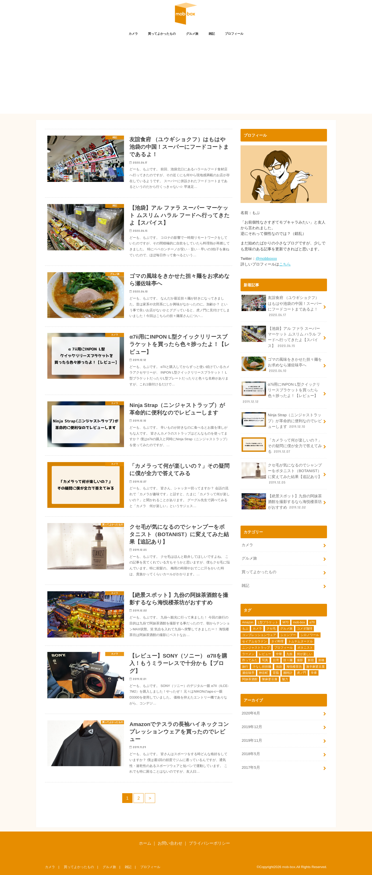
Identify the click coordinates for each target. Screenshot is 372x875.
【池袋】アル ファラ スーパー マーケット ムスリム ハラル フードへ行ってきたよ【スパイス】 (281, 337)
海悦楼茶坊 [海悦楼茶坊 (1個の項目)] (294, 666)
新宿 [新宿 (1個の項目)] (311, 660)
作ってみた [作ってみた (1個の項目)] (250, 660)
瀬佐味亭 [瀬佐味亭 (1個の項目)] (248, 673)
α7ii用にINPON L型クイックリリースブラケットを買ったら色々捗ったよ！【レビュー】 (281, 393)
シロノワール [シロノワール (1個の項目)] (309, 635)
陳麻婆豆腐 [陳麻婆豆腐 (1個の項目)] (269, 679)
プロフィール (234, 34)
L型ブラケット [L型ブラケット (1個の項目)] (268, 622)
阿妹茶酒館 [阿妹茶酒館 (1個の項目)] (250, 679)
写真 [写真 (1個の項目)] (265, 660)
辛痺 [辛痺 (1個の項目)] (314, 673)
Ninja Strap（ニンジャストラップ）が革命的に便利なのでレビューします (282, 420)
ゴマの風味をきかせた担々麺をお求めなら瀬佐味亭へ (282, 365)
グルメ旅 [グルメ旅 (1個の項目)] (286, 628)
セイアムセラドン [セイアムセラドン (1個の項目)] (254, 641)
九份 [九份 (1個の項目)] (289, 654)
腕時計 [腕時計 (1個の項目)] (288, 673)
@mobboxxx (266, 259)
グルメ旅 (192, 34)
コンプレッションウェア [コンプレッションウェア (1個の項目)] (259, 635)
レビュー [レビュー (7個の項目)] (265, 654)
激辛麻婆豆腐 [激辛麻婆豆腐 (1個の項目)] (315, 666)
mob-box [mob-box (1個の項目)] (299, 622)
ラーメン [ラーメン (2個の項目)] (248, 654)
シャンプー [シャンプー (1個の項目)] (288, 635)
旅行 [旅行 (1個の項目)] (245, 666)
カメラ (133, 34)
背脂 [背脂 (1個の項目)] (276, 673)
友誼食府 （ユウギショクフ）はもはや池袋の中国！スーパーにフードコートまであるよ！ (282, 306)
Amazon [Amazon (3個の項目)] (247, 622)
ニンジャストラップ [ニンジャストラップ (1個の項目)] (256, 647)
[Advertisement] (186, 78)
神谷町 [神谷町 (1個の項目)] (263, 673)
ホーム (145, 843)
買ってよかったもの (162, 34)
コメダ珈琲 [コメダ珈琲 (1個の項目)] (304, 628)
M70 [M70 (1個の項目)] (285, 622)
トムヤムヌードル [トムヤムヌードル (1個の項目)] (300, 641)
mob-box (288, 867)
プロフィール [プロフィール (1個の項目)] (283, 647)
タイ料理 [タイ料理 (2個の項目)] (277, 641)
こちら (285, 264)
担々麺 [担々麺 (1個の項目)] (288, 660)
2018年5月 (251, 754)
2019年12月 (252, 727)
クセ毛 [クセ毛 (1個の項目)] (271, 628)
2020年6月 (251, 713)
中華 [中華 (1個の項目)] (279, 654)
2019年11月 (252, 740)
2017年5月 (251, 767)
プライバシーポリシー (209, 843)
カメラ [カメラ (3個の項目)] (257, 628)
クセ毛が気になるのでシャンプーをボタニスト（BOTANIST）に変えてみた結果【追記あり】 (282, 473)
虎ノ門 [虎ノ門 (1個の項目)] (301, 673)
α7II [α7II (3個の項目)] (312, 622)
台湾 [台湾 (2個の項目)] (276, 660)
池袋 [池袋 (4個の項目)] (279, 666)
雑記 (212, 34)
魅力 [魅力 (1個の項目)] (285, 679)
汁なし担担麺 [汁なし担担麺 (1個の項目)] (262, 666)
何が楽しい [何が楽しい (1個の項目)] (304, 654)
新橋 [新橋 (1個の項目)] (321, 660)
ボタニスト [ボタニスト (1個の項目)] (305, 647)
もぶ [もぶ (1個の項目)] (245, 628)
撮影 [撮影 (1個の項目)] (300, 660)
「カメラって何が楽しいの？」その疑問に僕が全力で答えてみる (282, 445)
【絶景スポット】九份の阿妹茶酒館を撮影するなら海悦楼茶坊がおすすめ (282, 501)
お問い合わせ (170, 843)
